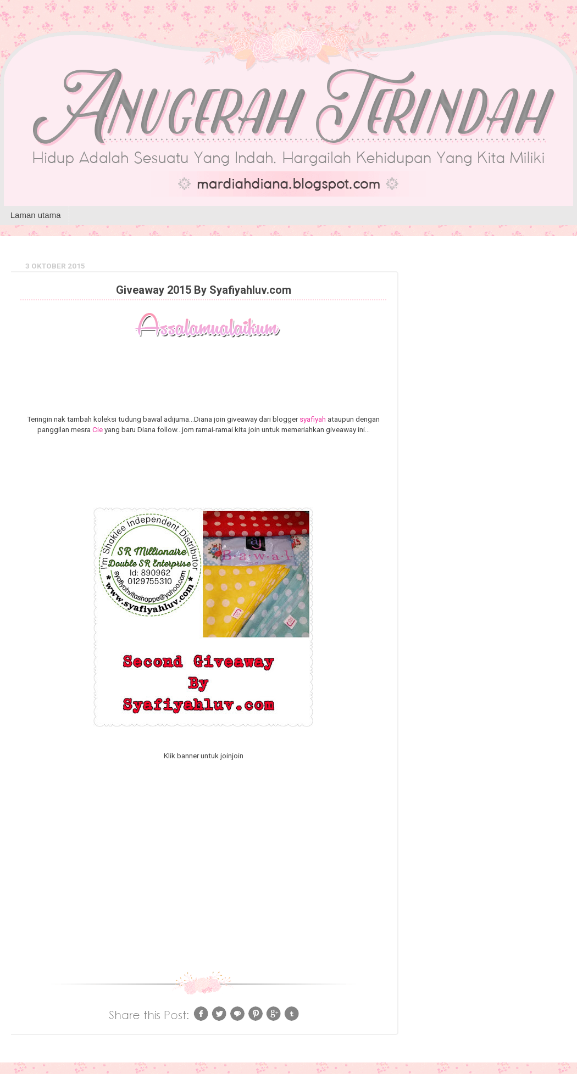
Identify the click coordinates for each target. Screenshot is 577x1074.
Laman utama (35, 215)
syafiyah (312, 419)
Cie (97, 429)
